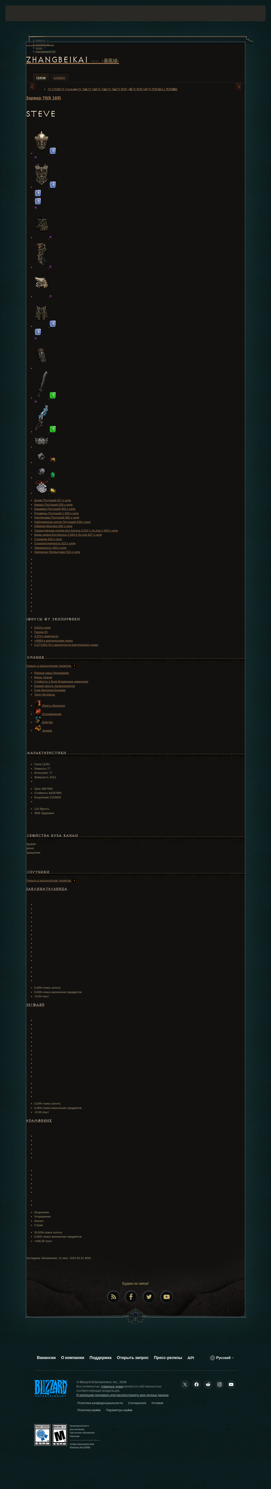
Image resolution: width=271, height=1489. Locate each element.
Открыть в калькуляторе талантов (51, 665)
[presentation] (19, 13)
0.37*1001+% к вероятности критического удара (66, 644)
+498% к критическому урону (53, 640)
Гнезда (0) (41, 632)
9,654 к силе (42, 627)
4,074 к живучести (46, 636)
